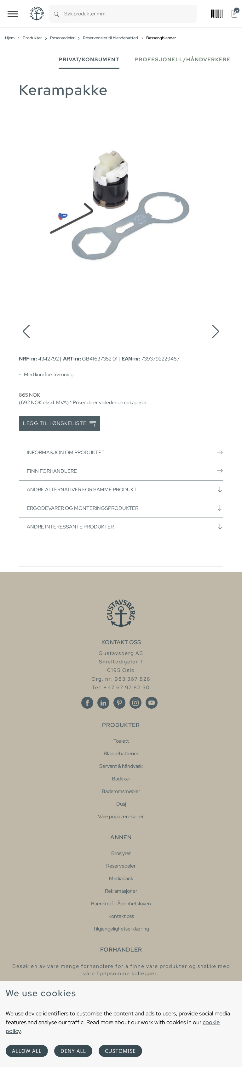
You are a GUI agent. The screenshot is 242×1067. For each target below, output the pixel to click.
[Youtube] (152, 703)
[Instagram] (135, 703)
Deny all (73, 1050)
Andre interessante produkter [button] (125, 526)
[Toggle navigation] (12, 13)
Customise (120, 1050)
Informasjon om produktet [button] (125, 452)
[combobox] (130, 13)
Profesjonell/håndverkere (183, 59)
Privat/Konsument (89, 59)
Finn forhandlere (125, 470)
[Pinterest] (119, 703)
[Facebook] (87, 703)
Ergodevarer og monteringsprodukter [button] (125, 508)
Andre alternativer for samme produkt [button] (125, 489)
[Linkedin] (103, 703)
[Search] (56, 13)
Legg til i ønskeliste (59, 423)
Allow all (27, 1050)
